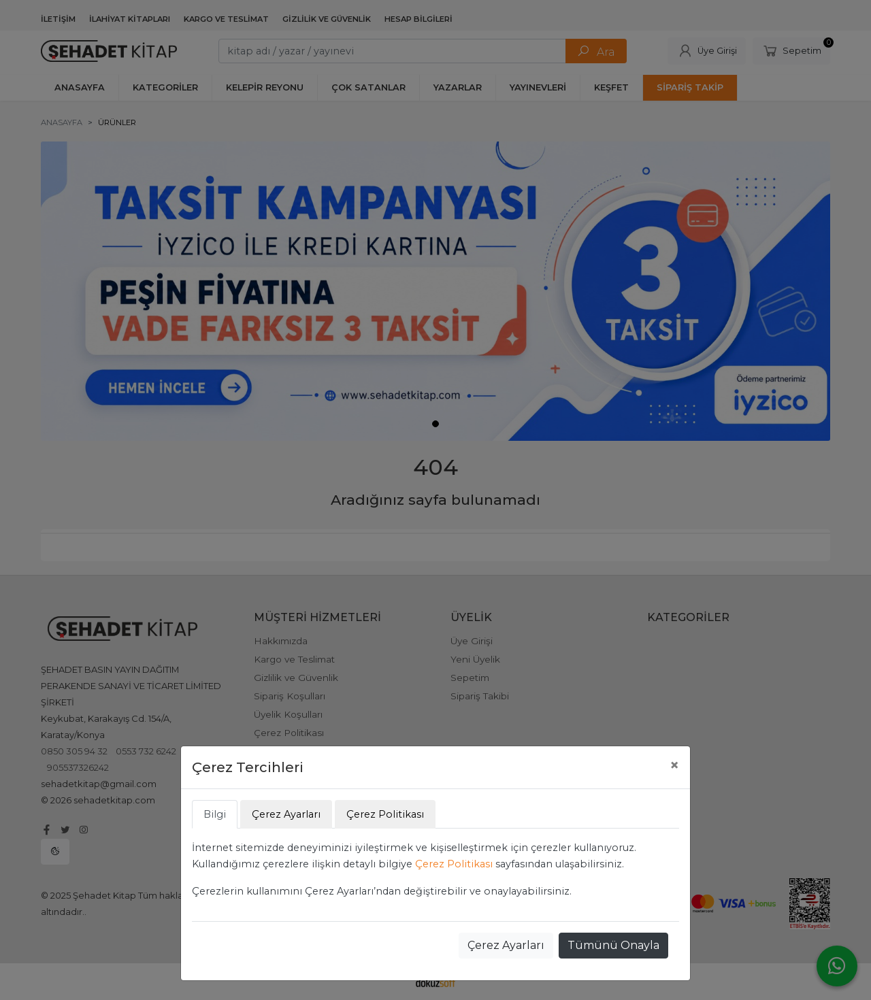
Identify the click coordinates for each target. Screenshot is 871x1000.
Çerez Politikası (454, 864)
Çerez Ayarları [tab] (286, 814)
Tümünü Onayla (613, 945)
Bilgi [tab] (214, 814)
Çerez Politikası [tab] (385, 814)
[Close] (674, 765)
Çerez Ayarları (505, 945)
